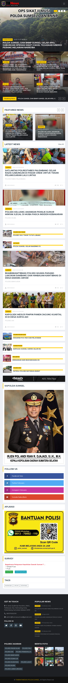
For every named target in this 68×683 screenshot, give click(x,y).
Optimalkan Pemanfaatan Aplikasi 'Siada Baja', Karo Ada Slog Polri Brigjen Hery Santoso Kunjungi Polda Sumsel (17, 89)
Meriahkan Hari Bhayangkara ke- (26, 360)
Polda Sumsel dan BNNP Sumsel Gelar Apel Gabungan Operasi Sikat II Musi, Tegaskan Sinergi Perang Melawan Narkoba (32, 45)
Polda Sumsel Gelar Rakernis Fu (27, 246)
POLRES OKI (9, 652)
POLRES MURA (41, 62)
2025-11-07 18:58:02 (20, 39)
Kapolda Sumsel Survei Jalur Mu (27, 349)
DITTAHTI (16, 243)
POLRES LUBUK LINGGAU (13, 669)
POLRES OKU (17, 368)
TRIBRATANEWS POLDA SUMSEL (27, 680)
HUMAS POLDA (7, 39)
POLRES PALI (26, 648)
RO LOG (5, 84)
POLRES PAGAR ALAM (19, 334)
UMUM (16, 585)
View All (61, 144)
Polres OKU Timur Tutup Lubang (27, 235)
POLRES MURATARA (11, 662)
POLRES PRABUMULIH (23, 652)
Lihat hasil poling (21, 572)
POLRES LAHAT (26, 662)
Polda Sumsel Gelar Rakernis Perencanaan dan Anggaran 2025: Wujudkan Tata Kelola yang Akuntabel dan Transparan (17, 67)
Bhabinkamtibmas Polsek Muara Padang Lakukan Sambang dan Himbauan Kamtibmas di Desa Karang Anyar (33, 275)
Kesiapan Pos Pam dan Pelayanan (27, 338)
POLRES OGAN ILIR (11, 658)
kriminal (41, 126)
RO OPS (39, 84)
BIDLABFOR (16, 356)
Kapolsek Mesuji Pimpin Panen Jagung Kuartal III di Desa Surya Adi (33, 315)
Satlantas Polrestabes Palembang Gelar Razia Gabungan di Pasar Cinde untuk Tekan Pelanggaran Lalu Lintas (16, 133)
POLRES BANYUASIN (12, 655)
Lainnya (8, 125)
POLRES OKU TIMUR (19, 232)
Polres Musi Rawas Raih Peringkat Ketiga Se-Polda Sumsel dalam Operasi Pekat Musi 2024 (51, 67)
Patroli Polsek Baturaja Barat (26, 371)
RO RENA (6, 62)
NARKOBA (8, 585)
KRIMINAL (24, 585)
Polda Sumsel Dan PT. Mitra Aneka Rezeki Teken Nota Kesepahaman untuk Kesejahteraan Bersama (48, 89)
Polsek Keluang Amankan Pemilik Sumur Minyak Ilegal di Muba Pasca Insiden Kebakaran (49, 134)
